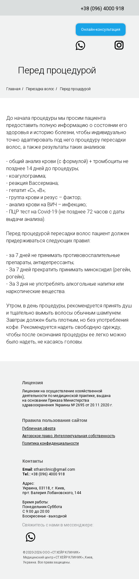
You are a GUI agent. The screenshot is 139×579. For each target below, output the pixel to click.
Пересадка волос (40, 89)
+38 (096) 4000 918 (102, 9)
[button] (101, 29)
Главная (13, 89)
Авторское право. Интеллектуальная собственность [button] (68, 436)
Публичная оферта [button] (38, 428)
